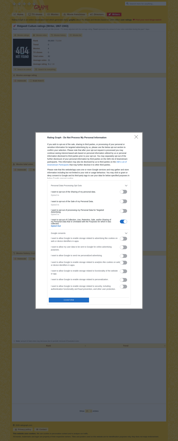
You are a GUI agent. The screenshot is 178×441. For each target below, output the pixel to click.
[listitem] (89, 185)
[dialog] (89, 220)
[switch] (123, 192)
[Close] (137, 137)
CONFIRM (69, 300)
